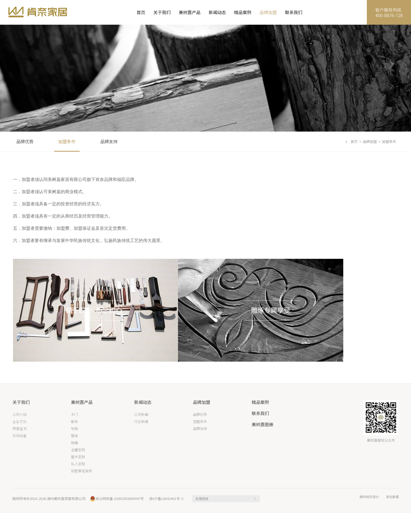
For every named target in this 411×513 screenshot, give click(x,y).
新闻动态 (217, 12)
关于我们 (162, 12)
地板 (74, 429)
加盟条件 (67, 141)
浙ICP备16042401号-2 (166, 498)
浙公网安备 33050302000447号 (117, 498)
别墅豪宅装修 (81, 471)
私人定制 (78, 464)
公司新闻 (141, 415)
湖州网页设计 (369, 496)
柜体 (74, 422)
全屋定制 (78, 450)
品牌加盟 (268, 12)
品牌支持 (109, 141)
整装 (74, 436)
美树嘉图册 (262, 424)
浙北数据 (392, 496)
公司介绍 (19, 415)
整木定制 (78, 457)
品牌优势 (25, 141)
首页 (141, 12)
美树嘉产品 (189, 12)
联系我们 (293, 12)
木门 (74, 415)
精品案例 (242, 12)
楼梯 (74, 443)
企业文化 (19, 422)
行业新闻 (141, 422)
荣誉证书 (19, 429)
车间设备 (19, 436)
